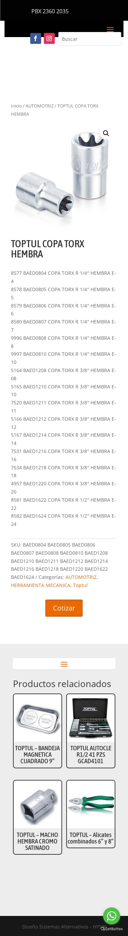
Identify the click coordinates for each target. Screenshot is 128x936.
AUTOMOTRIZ (40, 106)
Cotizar (64, 608)
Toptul (80, 585)
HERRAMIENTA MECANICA (40, 585)
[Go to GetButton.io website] (112, 929)
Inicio (16, 106)
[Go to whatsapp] (111, 915)
